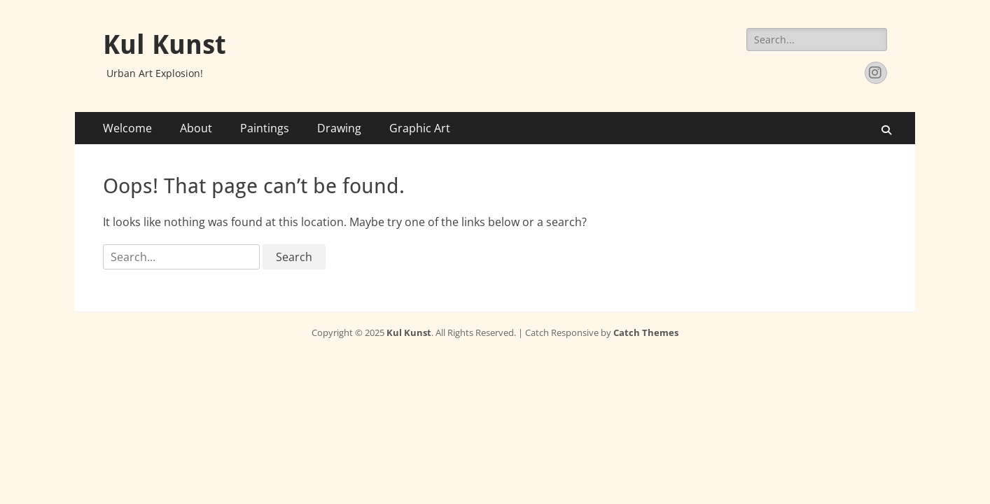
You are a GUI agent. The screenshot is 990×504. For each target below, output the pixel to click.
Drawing (339, 128)
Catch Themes (645, 332)
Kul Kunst (164, 44)
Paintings (264, 128)
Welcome (127, 128)
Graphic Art (419, 128)
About (196, 128)
